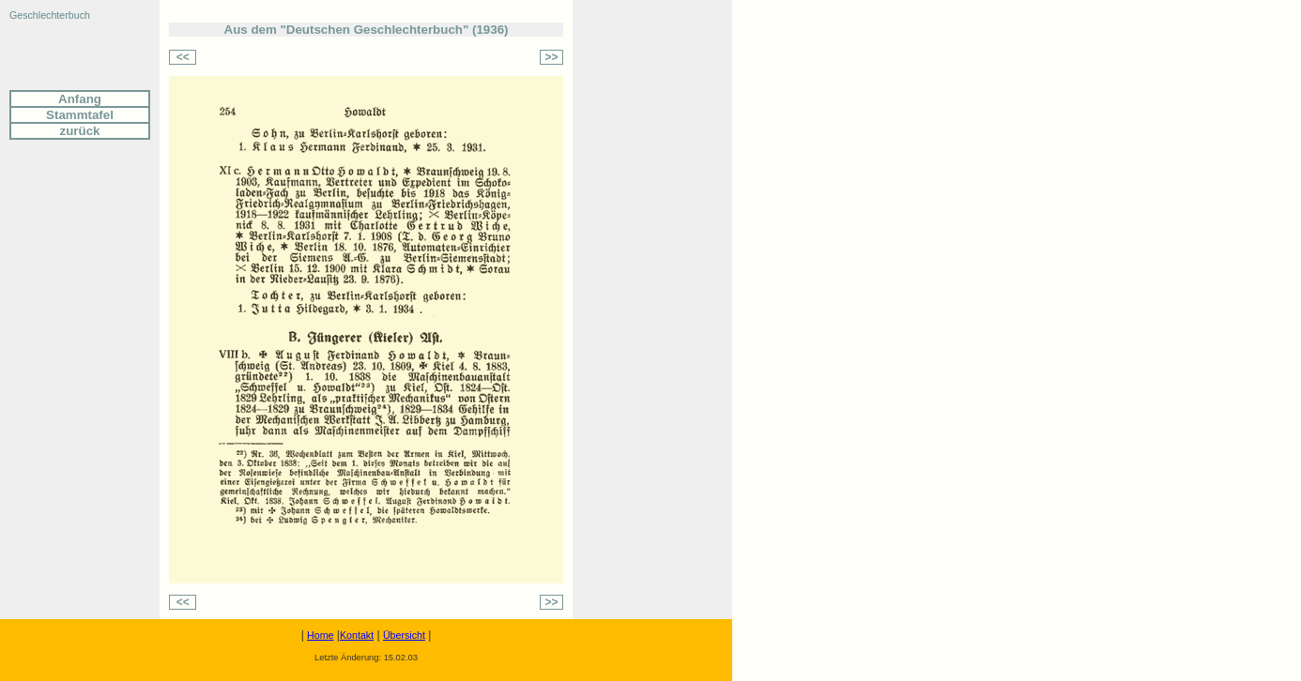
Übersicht (404, 635)
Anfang (79, 99)
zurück (80, 131)
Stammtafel (80, 115)
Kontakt (357, 635)
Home (320, 635)
